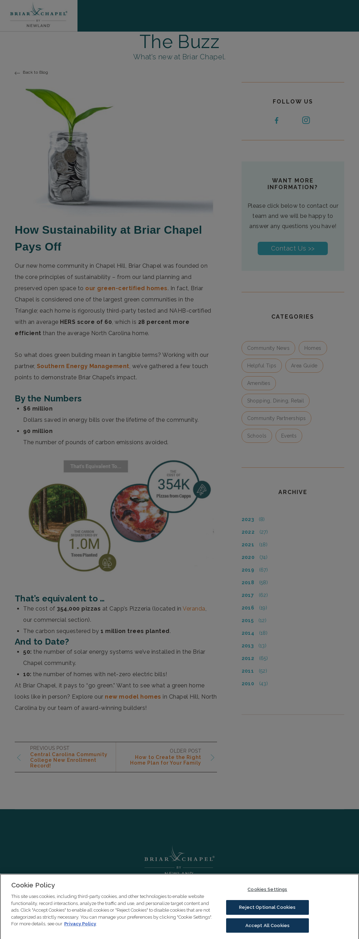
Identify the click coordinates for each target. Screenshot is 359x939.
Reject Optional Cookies (267, 911)
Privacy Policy (80, 928)
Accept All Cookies (267, 929)
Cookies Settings (267, 893)
